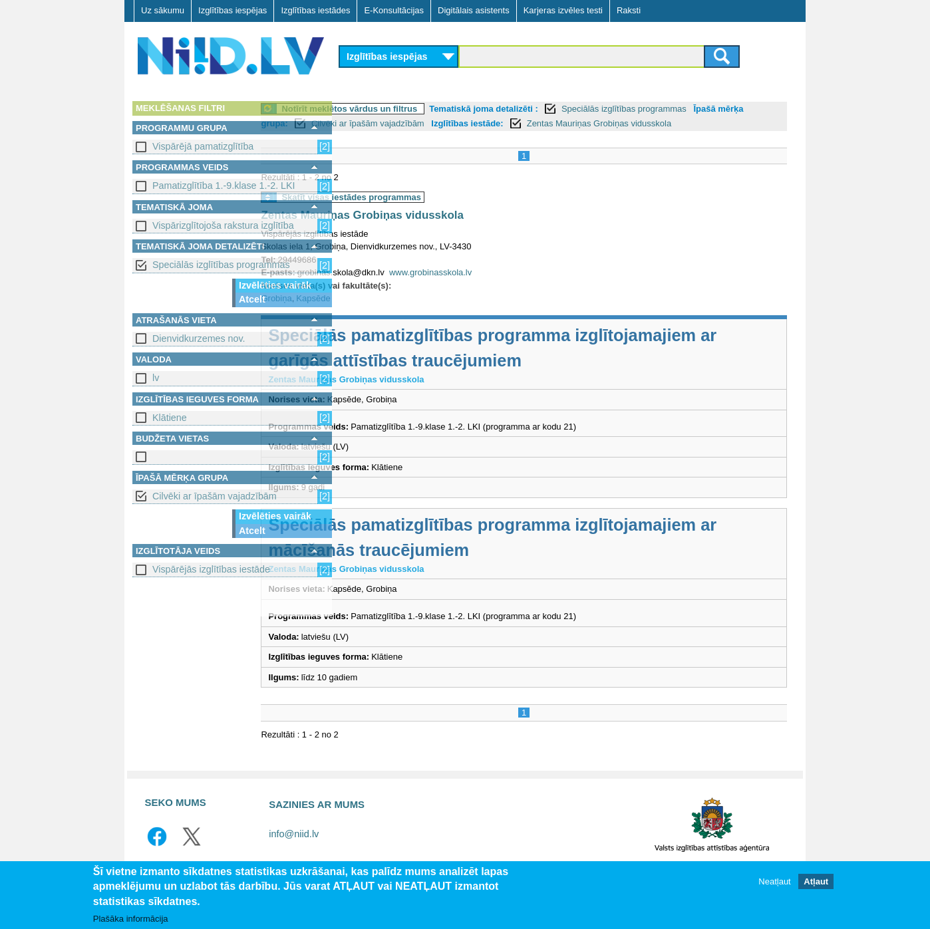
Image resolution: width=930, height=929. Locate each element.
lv (155, 377)
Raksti (629, 10)
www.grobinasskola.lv (512, 287)
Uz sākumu (162, 10)
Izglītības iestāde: (606, 123)
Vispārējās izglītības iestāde (211, 569)
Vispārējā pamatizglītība (202, 146)
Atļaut (816, 882)
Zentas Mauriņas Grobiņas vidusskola (444, 229)
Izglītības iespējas (232, 10)
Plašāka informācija (130, 919)
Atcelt (252, 299)
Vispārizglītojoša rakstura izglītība (223, 225)
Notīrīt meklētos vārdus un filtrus (431, 109)
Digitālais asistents (474, 10)
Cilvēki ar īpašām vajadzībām (214, 496)
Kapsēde (395, 313)
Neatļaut (774, 882)
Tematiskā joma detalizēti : (565, 109)
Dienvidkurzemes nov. (198, 338)
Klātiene (169, 417)
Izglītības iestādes (315, 10)
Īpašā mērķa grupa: (386, 123)
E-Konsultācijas (394, 10)
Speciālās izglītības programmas (221, 264)
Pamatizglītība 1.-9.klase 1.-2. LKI (223, 185)
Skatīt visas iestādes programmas (433, 212)
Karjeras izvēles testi (563, 10)
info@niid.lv (294, 848)
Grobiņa (358, 313)
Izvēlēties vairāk (275, 285)
